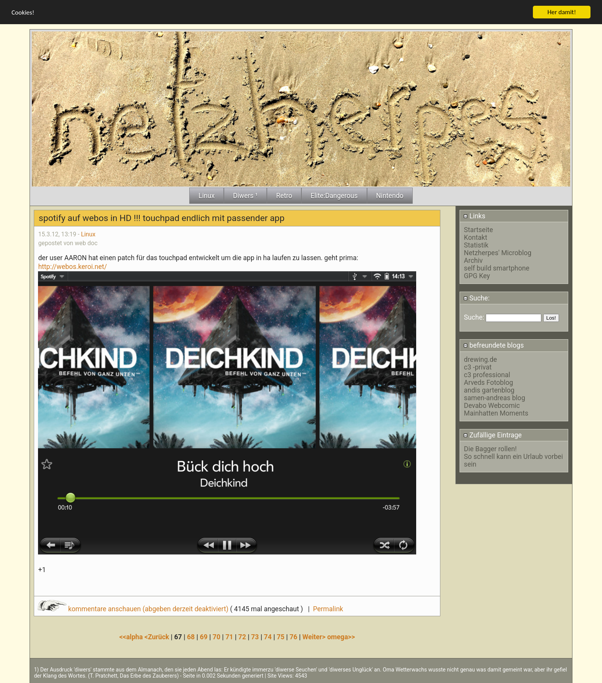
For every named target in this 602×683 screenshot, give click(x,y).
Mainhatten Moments (496, 413)
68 (191, 637)
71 (229, 637)
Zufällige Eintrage (492, 435)
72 (242, 637)
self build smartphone (496, 268)
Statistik (476, 245)
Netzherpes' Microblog (497, 253)
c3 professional (487, 374)
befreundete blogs (493, 345)
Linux (88, 234)
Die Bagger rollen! (490, 448)
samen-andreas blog (494, 397)
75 (280, 637)
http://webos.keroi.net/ (72, 266)
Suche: (476, 298)
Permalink (328, 608)
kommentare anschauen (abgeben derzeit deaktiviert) (134, 608)
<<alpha (132, 637)
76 (293, 637)
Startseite (478, 230)
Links (474, 215)
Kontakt (475, 237)
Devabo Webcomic (492, 405)
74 (267, 637)
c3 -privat (477, 367)
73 (255, 637)
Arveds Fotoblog (488, 382)
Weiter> (315, 637)
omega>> (341, 637)
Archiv (473, 260)
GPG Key (477, 276)
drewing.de (480, 359)
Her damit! (561, 12)
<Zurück (157, 637)
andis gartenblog (489, 390)
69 (203, 637)
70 (216, 637)
